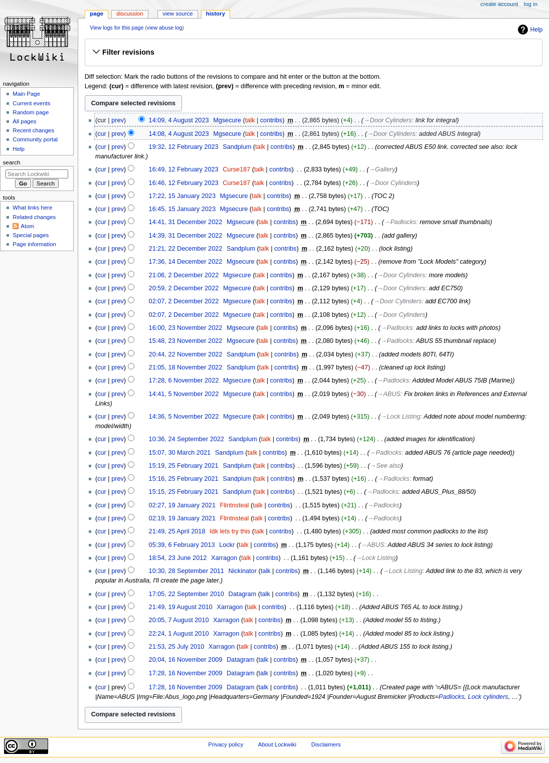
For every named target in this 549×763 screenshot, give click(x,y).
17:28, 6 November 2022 (184, 380)
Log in (530, 4)
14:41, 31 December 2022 (186, 222)
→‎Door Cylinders (387, 120)
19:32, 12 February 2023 (184, 146)
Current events (31, 103)
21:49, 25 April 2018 (177, 531)
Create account (499, 4)
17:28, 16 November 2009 (186, 673)
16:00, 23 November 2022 (186, 327)
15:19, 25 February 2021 (184, 465)
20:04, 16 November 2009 (186, 659)
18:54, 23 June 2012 (178, 557)
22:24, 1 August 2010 (179, 633)
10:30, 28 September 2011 (186, 571)
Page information (34, 244)
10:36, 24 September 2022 (186, 439)
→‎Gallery (382, 169)
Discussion (129, 14)
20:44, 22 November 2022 (186, 354)
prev (117, 120)
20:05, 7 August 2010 (179, 620)
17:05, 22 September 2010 (186, 594)
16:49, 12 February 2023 (184, 169)
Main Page (26, 94)
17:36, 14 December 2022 (186, 261)
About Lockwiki (277, 744)
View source (177, 14)
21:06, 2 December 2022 (184, 275)
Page (96, 14)
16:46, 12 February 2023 (184, 182)
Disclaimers (326, 744)
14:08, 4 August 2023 (179, 133)
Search (12, 162)
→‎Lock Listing (401, 416)
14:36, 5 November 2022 (184, 416)
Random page (31, 112)
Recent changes (33, 130)
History (215, 14)
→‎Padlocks (400, 222)
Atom (27, 226)
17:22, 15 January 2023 (182, 196)
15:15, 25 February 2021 (184, 491)
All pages (24, 121)
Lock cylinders (488, 696)
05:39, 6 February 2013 (182, 544)
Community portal (35, 139)
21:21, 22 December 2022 (186, 248)
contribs (271, 120)
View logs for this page (116, 28)
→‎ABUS (389, 394)
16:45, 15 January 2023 (182, 209)
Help (536, 29)
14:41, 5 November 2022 (184, 394)
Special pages (31, 235)
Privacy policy (225, 744)
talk (250, 120)
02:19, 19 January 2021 (182, 518)
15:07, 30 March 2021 (180, 452)
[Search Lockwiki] (37, 173)
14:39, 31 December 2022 (186, 235)
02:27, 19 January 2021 (182, 505)
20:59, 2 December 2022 (184, 288)
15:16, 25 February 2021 (184, 478)
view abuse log (164, 28)
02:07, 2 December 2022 (184, 301)
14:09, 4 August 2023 (179, 120)
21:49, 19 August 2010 (181, 607)
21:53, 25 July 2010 (177, 646)
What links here (32, 208)
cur (101, 133)
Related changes (34, 217)
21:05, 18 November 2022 (186, 367)
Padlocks (451, 696)
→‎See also (385, 465)
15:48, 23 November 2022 (186, 340)
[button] (313, 52)
